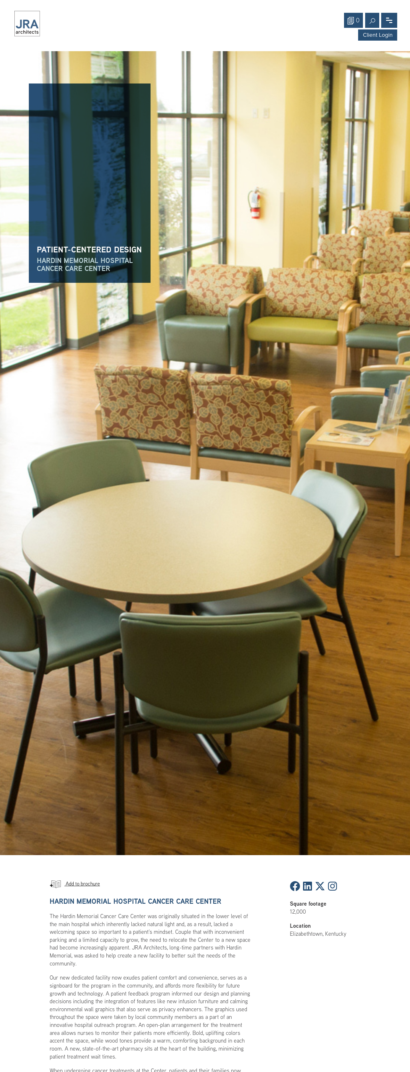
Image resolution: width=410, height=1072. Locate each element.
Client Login (378, 35)
